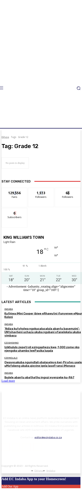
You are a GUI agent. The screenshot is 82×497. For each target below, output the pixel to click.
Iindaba (8, 309)
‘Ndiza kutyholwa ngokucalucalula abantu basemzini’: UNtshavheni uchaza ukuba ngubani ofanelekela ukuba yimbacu (42, 332)
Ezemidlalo (10, 358)
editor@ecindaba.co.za (48, 437)
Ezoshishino (11, 343)
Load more (8, 380)
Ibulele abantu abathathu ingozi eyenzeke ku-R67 (39, 377)
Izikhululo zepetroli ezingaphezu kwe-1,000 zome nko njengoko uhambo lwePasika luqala (42, 348)
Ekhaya (5, 137)
